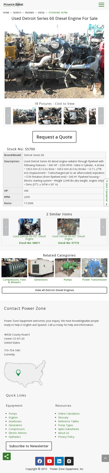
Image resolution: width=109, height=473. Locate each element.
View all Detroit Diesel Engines (54, 290)
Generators (41, 279)
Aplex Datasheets (68, 429)
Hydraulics (15, 436)
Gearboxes (15, 421)
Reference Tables (68, 421)
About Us (63, 433)
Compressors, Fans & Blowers (14, 281)
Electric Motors (18, 433)
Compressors (17, 429)
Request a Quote (54, 137)
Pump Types (65, 425)
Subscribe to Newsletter (29, 446)
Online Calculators (69, 413)
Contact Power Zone (25, 308)
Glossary (63, 417)
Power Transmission (94, 279)
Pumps (68, 279)
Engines (13, 417)
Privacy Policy (66, 436)
